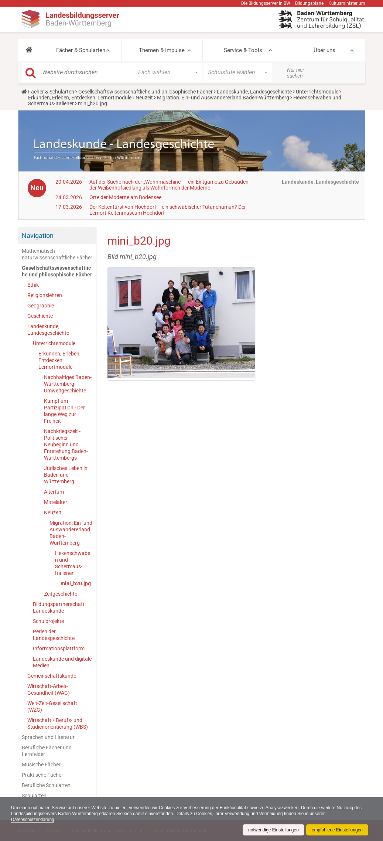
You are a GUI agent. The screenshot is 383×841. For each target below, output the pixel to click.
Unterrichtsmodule (317, 92)
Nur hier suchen (295, 73)
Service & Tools (243, 50)
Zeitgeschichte (60, 594)
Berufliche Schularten (46, 785)
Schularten (34, 796)
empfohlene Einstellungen (337, 830)
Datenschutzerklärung (32, 819)
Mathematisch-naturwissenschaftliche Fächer (57, 254)
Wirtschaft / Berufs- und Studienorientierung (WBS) (57, 723)
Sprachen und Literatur (48, 737)
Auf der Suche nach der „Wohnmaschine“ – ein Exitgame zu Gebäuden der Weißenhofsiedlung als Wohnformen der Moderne (169, 185)
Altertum (54, 492)
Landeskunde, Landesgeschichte (254, 92)
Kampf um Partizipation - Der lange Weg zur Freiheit (64, 411)
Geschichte (40, 316)
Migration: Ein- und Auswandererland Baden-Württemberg (223, 98)
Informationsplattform (59, 648)
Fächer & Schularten (80, 50)
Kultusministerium (346, 3)
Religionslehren (44, 295)
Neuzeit (144, 98)
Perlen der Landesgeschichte (54, 635)
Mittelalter (55, 502)
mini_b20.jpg (76, 583)
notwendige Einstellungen (273, 830)
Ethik (33, 285)
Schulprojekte (48, 621)
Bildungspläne (309, 3)
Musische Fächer (41, 764)
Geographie (40, 306)
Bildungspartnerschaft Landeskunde (59, 607)
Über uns (324, 50)
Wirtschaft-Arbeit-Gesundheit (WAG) (48, 689)
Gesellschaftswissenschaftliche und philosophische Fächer (145, 92)
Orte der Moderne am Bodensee (125, 197)
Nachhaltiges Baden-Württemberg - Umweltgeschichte (68, 384)
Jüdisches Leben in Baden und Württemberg (66, 474)
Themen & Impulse (162, 50)
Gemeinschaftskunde (51, 676)
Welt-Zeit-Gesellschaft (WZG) (52, 706)
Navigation (38, 235)
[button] (29, 50)
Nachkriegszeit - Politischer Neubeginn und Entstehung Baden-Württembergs (66, 444)
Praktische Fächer (42, 775)
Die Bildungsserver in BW (265, 3)
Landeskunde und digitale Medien (62, 662)
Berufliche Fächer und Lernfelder (47, 751)
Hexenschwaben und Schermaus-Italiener (72, 563)
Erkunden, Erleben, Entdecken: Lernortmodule (79, 98)
